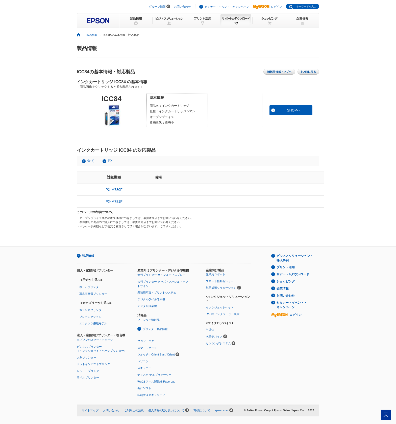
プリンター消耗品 (148, 319)
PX (110, 161)
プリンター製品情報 (155, 328)
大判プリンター (86, 357)
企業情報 (283, 288)
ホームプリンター (90, 286)
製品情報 (91, 34)
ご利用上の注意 (134, 410)
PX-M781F (114, 201)
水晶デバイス (214, 336)
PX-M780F (114, 190)
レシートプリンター (89, 370)
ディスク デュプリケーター (154, 374)
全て (90, 161)
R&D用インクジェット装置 (222, 314)
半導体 (210, 329)
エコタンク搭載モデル (93, 323)
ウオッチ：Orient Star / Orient (156, 354)
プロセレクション (90, 316)
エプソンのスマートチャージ (95, 339)
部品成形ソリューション (221, 287)
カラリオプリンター (91, 309)
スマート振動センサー (220, 281)
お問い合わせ (182, 6)
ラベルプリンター (88, 377)
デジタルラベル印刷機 (151, 299)
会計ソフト (144, 388)
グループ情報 (157, 6)
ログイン (267, 6)
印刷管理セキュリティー (152, 394)
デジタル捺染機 (147, 305)
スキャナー (144, 367)
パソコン (142, 361)
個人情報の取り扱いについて (166, 410)
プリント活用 (286, 267)
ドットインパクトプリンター (95, 364)
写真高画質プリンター (93, 293)
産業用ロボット (215, 274)
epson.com (221, 410)
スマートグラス (147, 347)
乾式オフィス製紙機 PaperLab (156, 381)
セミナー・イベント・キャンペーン (227, 6)
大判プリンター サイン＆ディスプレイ (161, 274)
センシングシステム (218, 343)
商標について (201, 410)
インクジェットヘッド (220, 307)
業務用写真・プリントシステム (156, 292)
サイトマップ (90, 410)
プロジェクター (147, 341)
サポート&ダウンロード (293, 274)
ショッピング (286, 281)
